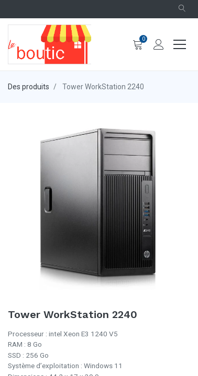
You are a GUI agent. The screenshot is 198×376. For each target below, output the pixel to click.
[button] (182, 9)
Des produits (28, 87)
